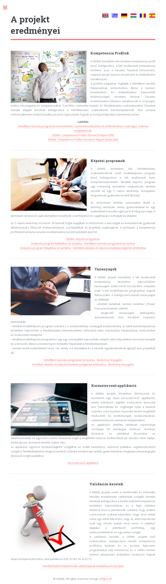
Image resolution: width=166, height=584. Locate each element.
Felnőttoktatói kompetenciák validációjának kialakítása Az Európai (83, 566)
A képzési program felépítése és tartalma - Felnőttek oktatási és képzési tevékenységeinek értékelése (83, 248)
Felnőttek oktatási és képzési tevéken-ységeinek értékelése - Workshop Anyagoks (83, 364)
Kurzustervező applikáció (83, 463)
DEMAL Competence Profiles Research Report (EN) (83, 135)
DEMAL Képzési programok (83, 239)
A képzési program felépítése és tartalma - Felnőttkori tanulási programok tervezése (83, 243)
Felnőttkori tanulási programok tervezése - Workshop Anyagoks (83, 360)
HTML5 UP (106, 579)
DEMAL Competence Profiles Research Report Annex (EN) (83, 139)
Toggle (7, 7)
